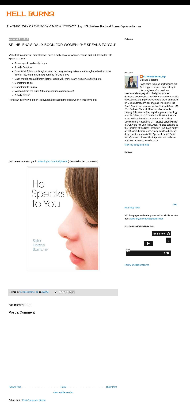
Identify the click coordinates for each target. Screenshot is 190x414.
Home (63, 387)
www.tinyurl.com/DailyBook (52, 161)
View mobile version (63, 392)
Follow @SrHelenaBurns (137, 265)
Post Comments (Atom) (34, 400)
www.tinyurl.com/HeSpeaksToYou (146, 218)
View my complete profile (137, 144)
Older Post (111, 387)
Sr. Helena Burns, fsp (154, 76)
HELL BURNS (30, 14)
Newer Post (15, 387)
